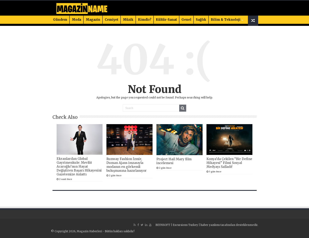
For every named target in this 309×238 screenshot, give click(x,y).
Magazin (93, 20)
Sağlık (201, 20)
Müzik (128, 20)
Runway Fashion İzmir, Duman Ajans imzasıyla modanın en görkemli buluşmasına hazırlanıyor (126, 165)
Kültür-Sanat (166, 20)
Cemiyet (111, 20)
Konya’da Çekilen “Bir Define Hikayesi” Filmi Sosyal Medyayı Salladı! (229, 163)
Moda (76, 20)
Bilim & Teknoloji (226, 20)
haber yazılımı (210, 225)
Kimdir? (144, 20)
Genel (186, 20)
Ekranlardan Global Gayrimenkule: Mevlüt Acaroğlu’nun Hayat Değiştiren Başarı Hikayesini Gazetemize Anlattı (79, 166)
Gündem (60, 20)
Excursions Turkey (185, 225)
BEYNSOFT (162, 225)
